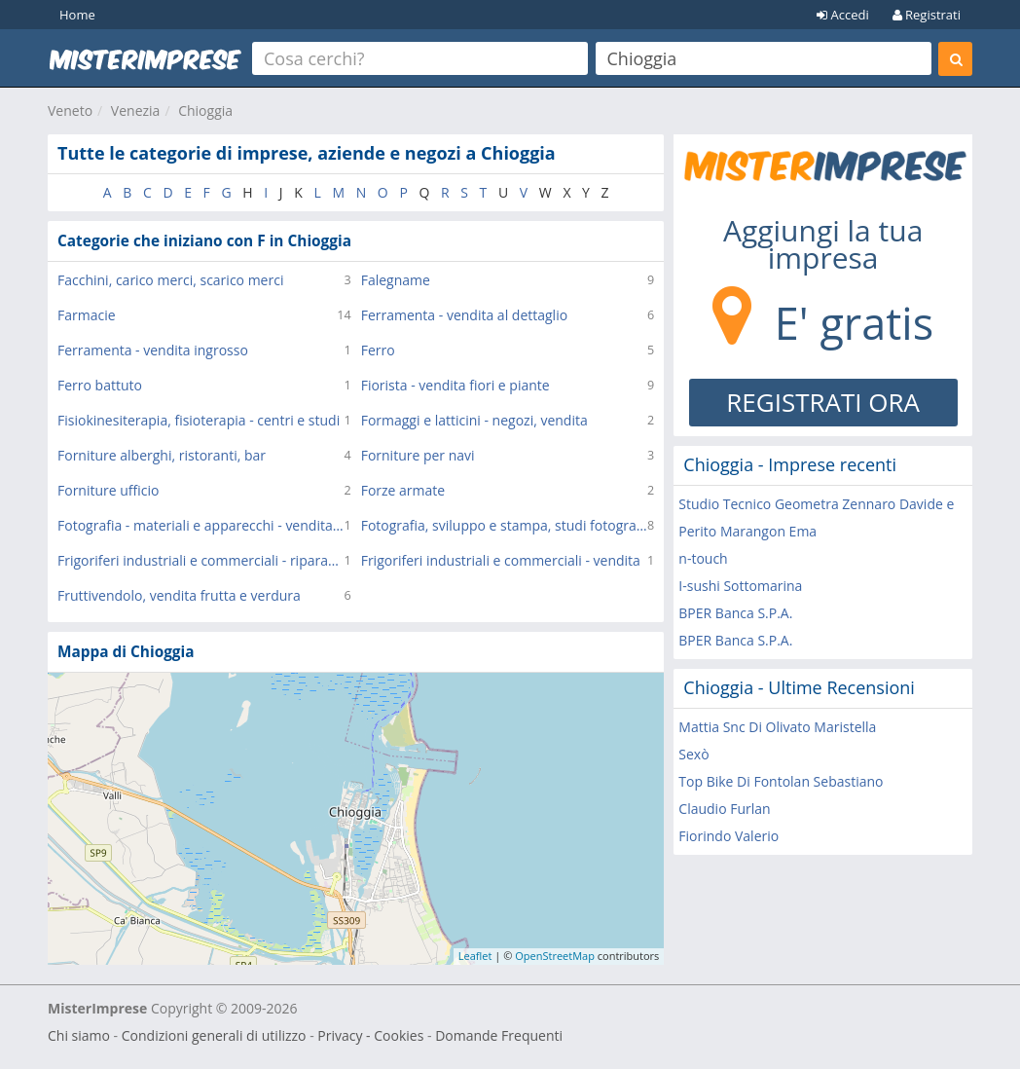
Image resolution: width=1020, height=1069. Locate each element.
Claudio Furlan (724, 808)
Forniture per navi (418, 455)
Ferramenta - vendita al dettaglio (464, 315)
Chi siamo (79, 1035)
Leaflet (475, 955)
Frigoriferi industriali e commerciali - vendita (500, 560)
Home (77, 14)
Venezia (136, 110)
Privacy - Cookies (370, 1035)
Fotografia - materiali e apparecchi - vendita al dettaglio (200, 525)
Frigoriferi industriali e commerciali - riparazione (200, 560)
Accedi (843, 14)
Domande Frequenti (499, 1035)
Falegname (395, 280)
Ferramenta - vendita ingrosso (152, 350)
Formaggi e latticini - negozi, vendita (474, 420)
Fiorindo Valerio (728, 836)
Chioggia (205, 110)
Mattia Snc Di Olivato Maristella (777, 727)
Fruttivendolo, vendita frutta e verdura (179, 595)
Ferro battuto (99, 385)
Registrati (926, 14)
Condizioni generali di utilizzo (214, 1035)
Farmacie (86, 315)
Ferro (378, 350)
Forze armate (403, 490)
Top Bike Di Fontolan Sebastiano (780, 781)
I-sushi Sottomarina (740, 585)
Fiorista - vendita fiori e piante (455, 385)
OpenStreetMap (555, 955)
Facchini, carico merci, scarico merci (170, 280)
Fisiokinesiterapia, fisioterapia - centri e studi (198, 420)
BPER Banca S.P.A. (735, 613)
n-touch (702, 558)
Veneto (70, 110)
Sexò (693, 754)
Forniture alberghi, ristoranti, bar (161, 455)
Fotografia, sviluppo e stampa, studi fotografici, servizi (504, 525)
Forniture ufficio (108, 490)
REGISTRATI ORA (823, 402)
